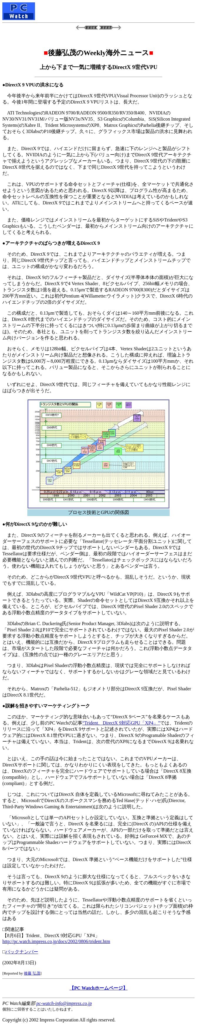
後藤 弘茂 (32, 973)
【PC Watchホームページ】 (98, 987)
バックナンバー (21, 951)
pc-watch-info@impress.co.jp (64, 1003)
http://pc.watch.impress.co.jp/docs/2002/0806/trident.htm (56, 941)
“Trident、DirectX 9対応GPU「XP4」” (121, 722)
